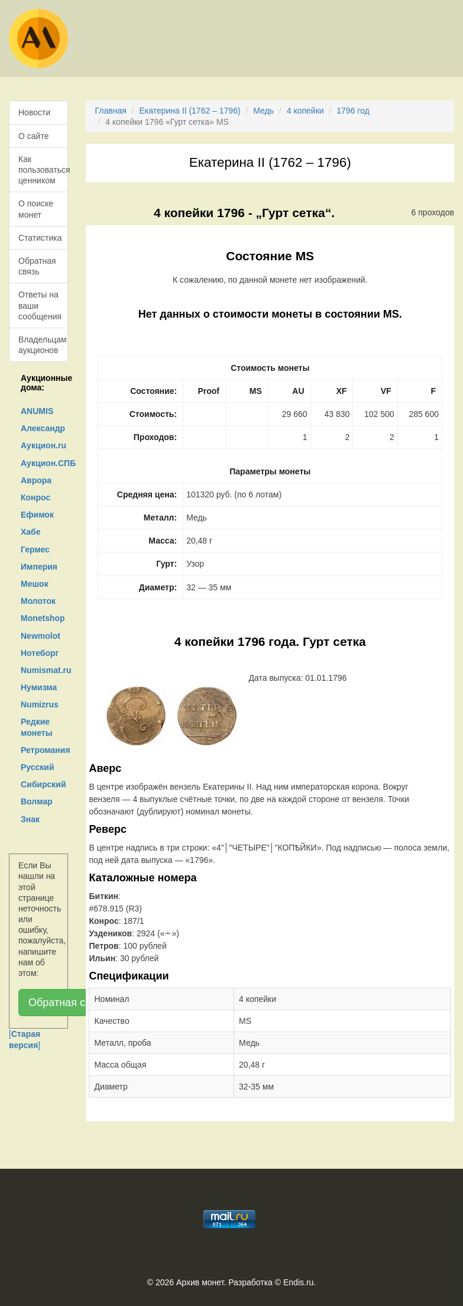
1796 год (352, 110)
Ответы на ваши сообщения (39, 305)
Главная (110, 110)
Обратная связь (37, 266)
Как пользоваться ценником (43, 169)
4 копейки (305, 110)
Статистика (40, 238)
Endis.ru (298, 1282)
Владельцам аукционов (42, 345)
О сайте (33, 136)
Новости (34, 112)
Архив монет (200, 1282)
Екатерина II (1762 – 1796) (189, 110)
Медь (263, 110)
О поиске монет (35, 209)
